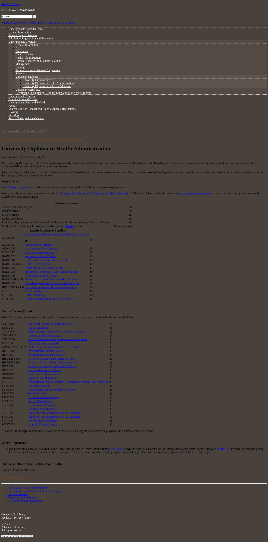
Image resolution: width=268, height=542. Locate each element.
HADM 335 (223, 448)
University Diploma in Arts (38, 79)
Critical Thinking (34, 294)
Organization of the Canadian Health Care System (53, 279)
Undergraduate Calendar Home (26, 28)
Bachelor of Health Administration (28, 487)
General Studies (24, 54)
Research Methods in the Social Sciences (48, 298)
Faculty (12, 105)
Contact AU (8, 514)
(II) (84, 416)
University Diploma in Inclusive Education (47, 86)
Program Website (18, 494)
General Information (20, 32)
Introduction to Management (41, 248)
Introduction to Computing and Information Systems (57, 339)
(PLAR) (69, 226)
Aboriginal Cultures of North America (49, 323)
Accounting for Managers (39, 244)
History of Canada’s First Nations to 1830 (51, 358)
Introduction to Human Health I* (46, 350)
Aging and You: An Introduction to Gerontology (55, 412)
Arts (17, 48)
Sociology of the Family (41, 408)
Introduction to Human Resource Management (51, 287)
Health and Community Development (46, 260)
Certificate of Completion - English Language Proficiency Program (53, 92)
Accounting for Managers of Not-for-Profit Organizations (57, 234)
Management (22, 63)
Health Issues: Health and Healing (44, 267)
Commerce (21, 51)
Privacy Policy (22, 517)
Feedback (6, 517)
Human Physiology (38, 327)
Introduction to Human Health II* (47, 354)
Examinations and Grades (22, 99)
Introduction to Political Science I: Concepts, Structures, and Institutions (68, 381)
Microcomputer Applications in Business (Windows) (57, 331)
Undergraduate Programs (22, 41)
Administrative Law (36, 291)
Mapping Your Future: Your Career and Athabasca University (95, 193)
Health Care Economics (38, 263)
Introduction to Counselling (43, 397)
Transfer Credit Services (22, 497)
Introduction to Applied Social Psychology (52, 389)
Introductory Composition (39, 252)
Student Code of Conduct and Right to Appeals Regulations (42, 108)
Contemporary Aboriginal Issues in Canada (52, 366)
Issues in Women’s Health (42, 424)
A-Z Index (68, 22)
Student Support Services (22, 35)
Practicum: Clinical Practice (40, 256)
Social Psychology (38, 393)
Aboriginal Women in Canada (44, 370)
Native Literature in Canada (43, 343)
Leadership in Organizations (44, 374)
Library (32, 22)
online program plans (18, 187)
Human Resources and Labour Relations (38, 60)
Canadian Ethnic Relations (43, 420)
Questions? (54, 22)
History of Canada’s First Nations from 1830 (53, 362)
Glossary (13, 111)
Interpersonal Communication (44, 335)
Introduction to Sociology (42, 405)
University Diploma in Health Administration (48, 83)
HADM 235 (117, 448)
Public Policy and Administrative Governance (53, 347)
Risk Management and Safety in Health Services (52, 283)
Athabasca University (13, 22)
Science (19, 73)
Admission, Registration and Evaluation (31, 38)
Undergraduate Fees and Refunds (27, 102)
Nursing (20, 67)
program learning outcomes (194, 193)
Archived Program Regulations (25, 500)
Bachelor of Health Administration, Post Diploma (36, 491)
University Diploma (26, 76)
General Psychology (39, 385)
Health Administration (28, 57)
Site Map (13, 115)
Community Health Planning (41, 275)
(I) (84, 412)
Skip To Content (10, 4)
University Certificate (27, 89)
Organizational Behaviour (42, 377)
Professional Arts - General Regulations (37, 70)
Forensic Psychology (39, 401)
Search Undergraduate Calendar (26, 118)
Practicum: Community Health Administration (51, 271)
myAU (42, 22)
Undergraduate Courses (21, 96)
